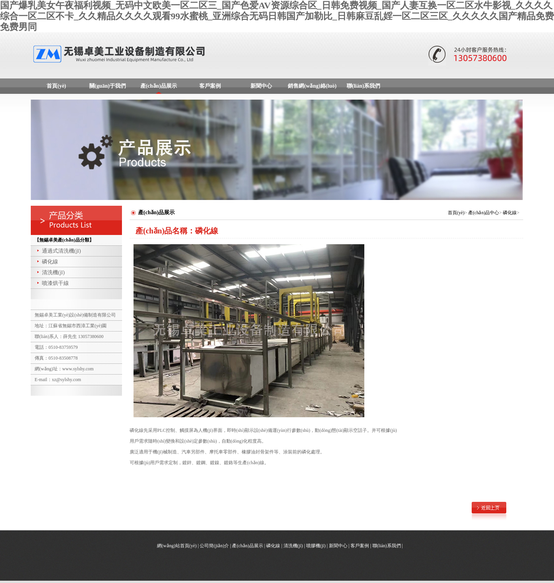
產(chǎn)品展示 (158, 86)
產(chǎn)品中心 (483, 212)
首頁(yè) (56, 86)
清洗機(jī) (50, 272)
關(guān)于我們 (107, 86)
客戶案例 (210, 86)
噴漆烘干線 (52, 283)
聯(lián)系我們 (363, 86)
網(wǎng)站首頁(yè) (177, 545)
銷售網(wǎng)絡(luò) (312, 86)
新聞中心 (261, 86)
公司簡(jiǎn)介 (214, 545)
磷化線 (47, 262)
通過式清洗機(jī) (58, 251)
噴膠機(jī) (316, 545)
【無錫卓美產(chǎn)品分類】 (64, 240)
